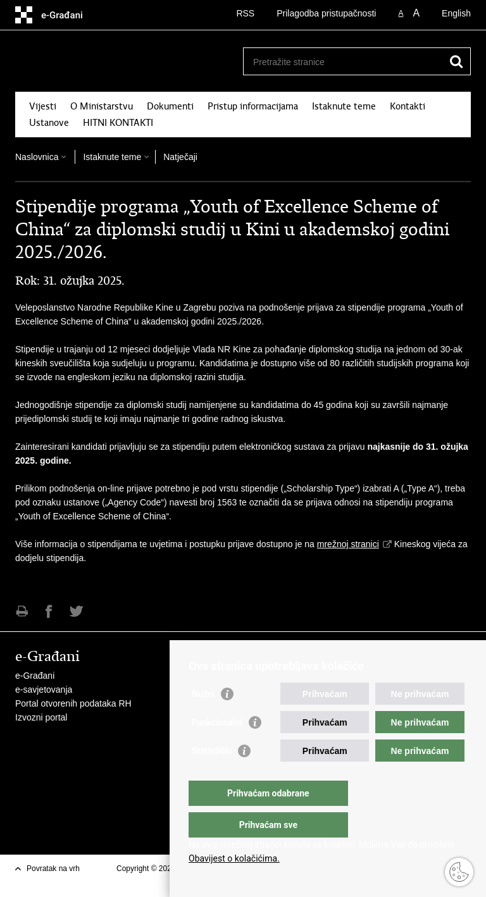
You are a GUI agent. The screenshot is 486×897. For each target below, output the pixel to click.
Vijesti (42, 106)
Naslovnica (36, 157)
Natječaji (180, 157)
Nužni (203, 719)
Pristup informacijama (253, 106)
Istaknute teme (344, 106)
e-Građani (34, 676)
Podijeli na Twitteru (76, 611)
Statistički (212, 776)
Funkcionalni (217, 748)
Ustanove (49, 122)
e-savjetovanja (43, 689)
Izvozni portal (41, 717)
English (456, 13)
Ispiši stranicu (21, 611)
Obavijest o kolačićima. (234, 858)
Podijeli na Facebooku (49, 611)
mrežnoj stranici (348, 544)
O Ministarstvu (101, 106)
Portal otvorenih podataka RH (73, 703)
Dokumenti (170, 106)
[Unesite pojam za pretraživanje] (343, 61)
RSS (245, 13)
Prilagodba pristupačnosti (326, 13)
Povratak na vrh (53, 868)
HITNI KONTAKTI (118, 122)
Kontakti (407, 106)
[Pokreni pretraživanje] (456, 61)
